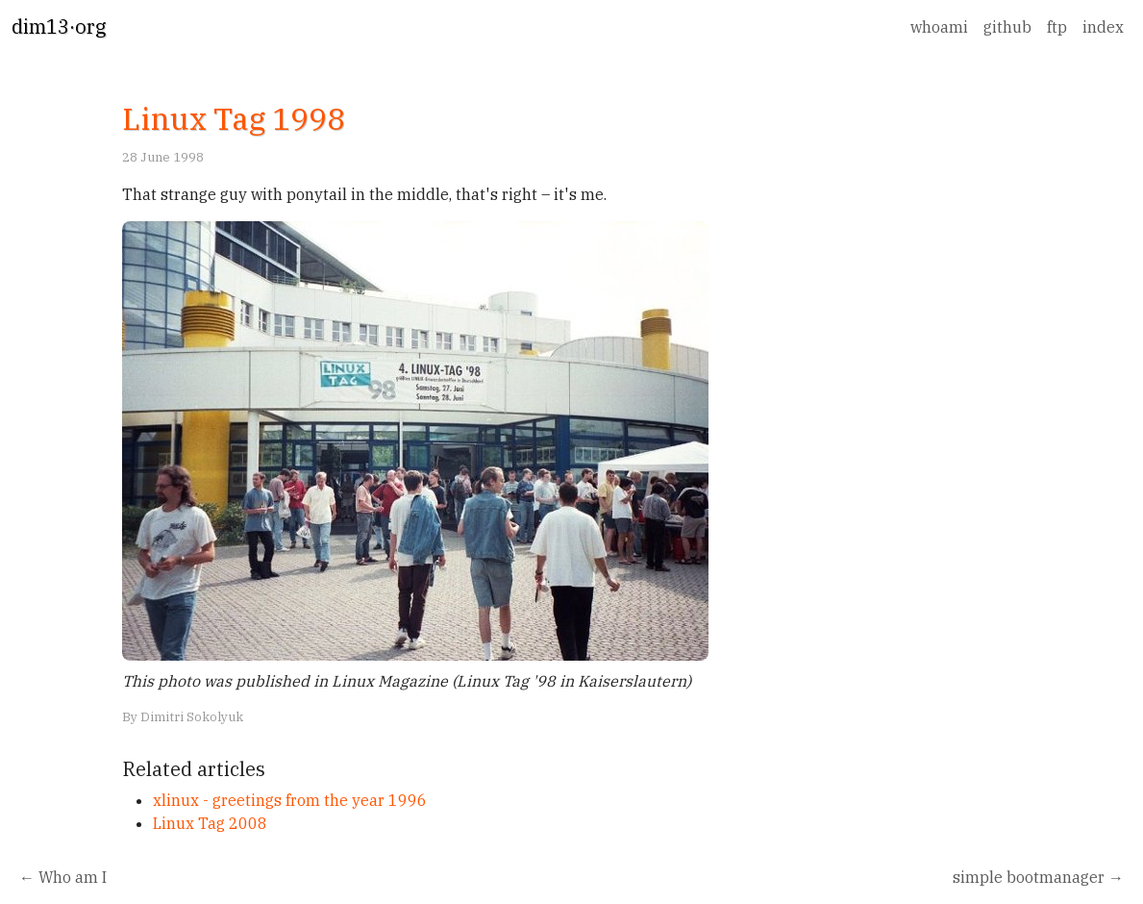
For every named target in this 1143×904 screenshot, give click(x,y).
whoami (939, 27)
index (1103, 27)
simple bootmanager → (1038, 877)
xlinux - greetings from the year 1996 (290, 800)
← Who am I (63, 877)
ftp (1057, 27)
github (1007, 27)
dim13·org (59, 26)
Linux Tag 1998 (233, 118)
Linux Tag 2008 (210, 823)
